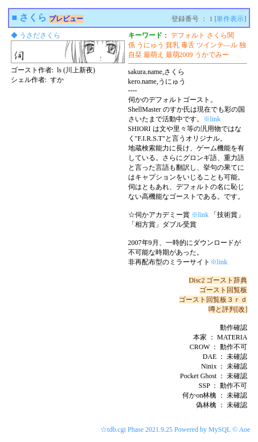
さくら (33, 17)
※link (212, 119)
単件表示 (230, 19)
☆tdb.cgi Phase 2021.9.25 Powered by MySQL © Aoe (175, 429)
